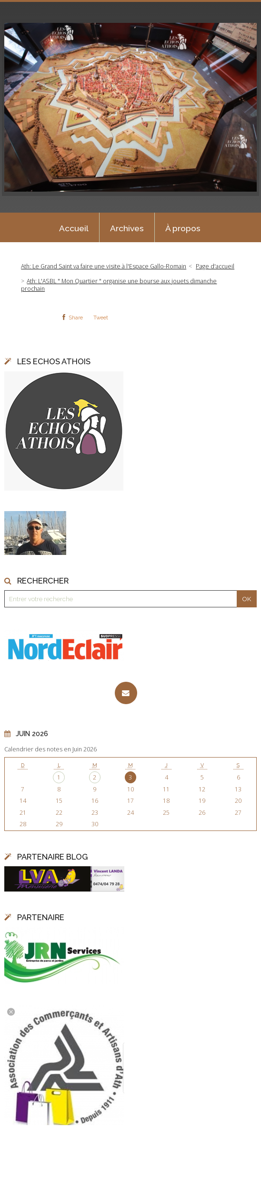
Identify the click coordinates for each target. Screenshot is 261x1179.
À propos (183, 228)
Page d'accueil (215, 266)
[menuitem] (74, 227)
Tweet (100, 317)
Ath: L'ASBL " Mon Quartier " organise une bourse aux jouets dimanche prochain (119, 285)
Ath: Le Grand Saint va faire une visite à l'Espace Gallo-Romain (103, 266)
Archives (127, 228)
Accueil (74, 228)
